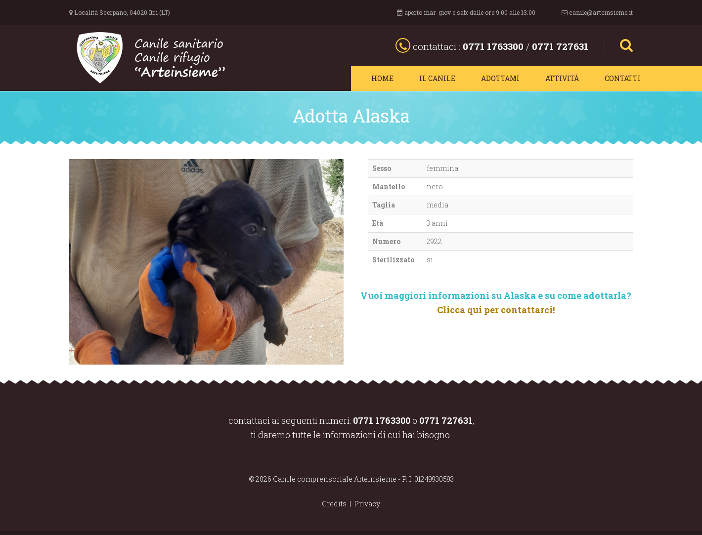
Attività (562, 78)
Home (382, 78)
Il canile (437, 78)
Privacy (367, 503)
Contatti (623, 78)
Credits (334, 503)
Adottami (500, 78)
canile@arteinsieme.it (601, 12)
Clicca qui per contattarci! (496, 310)
